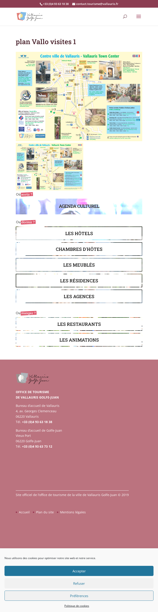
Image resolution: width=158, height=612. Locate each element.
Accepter (79, 571)
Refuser (79, 583)
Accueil (24, 512)
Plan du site (45, 512)
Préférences (79, 596)
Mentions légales (73, 512)
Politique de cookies (76, 606)
